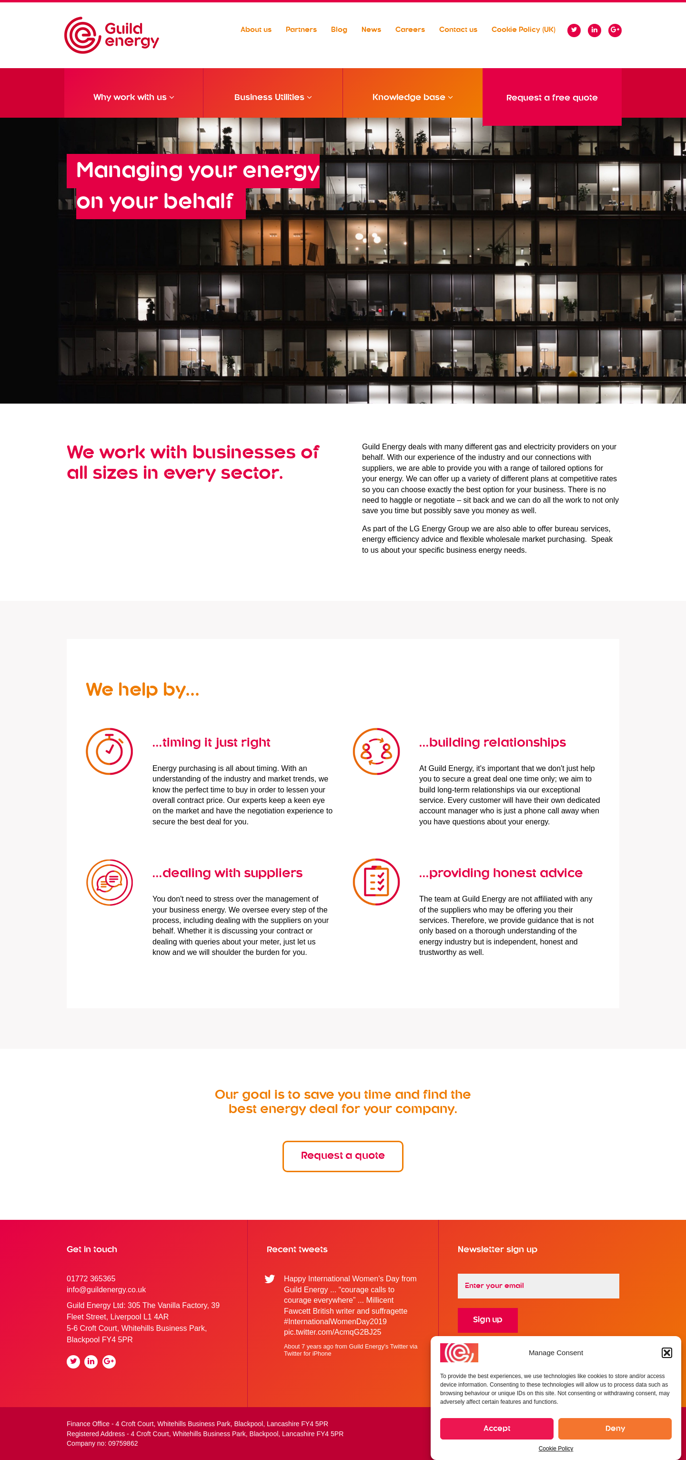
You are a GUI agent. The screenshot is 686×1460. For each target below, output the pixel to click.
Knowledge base (413, 104)
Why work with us (133, 104)
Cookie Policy (556, 1448)
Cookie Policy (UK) (523, 30)
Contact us (458, 30)
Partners (301, 30)
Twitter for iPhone (308, 1353)
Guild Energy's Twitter (378, 1346)
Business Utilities (273, 104)
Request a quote (343, 1156)
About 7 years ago (308, 1346)
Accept (497, 1428)
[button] (667, 1353)
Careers (410, 30)
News (371, 30)
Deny (615, 1428)
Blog (339, 30)
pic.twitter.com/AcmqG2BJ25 (333, 1332)
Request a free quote (552, 98)
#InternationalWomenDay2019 (335, 1322)
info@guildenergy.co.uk (106, 1290)
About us (256, 30)
